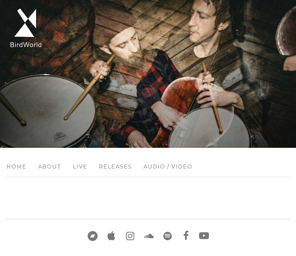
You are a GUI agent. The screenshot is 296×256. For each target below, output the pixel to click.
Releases (115, 167)
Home (17, 167)
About (49, 167)
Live (80, 167)
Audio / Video (168, 167)
